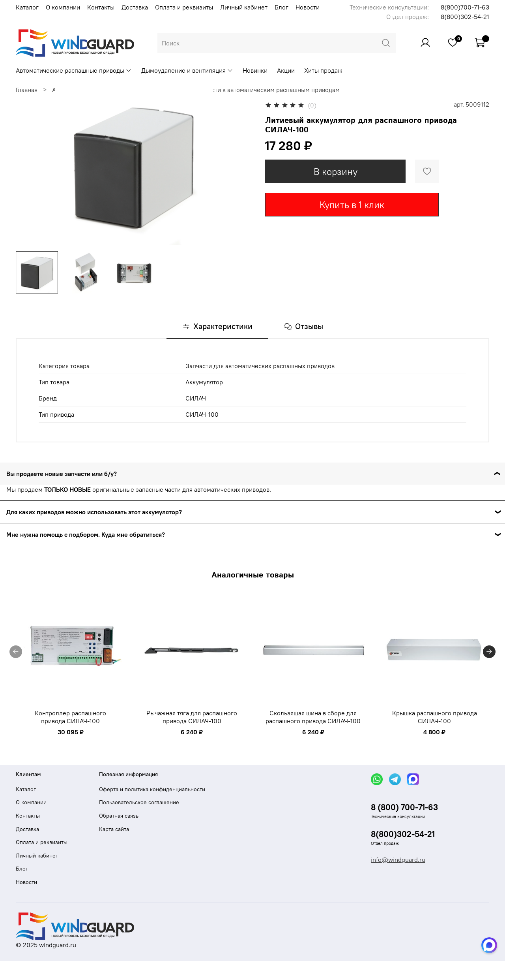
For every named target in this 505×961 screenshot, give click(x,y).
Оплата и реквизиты (184, 7)
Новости (308, 7)
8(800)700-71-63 (465, 7)
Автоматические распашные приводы (74, 70)
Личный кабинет (243, 7)
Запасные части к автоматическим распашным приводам (257, 90)
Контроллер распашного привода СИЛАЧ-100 (70, 717)
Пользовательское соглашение (139, 802)
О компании (63, 7)
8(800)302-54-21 (465, 17)
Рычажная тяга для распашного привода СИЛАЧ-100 (191, 717)
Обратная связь (118, 815)
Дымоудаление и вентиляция (187, 70)
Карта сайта (114, 829)
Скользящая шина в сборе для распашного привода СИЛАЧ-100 (313, 717)
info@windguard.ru (398, 859)
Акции (286, 70)
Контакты (100, 7)
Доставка (135, 7)
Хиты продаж (323, 70)
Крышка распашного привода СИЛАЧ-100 (434, 717)
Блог (281, 7)
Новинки (255, 70)
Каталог (27, 7)
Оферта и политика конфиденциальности (152, 789)
